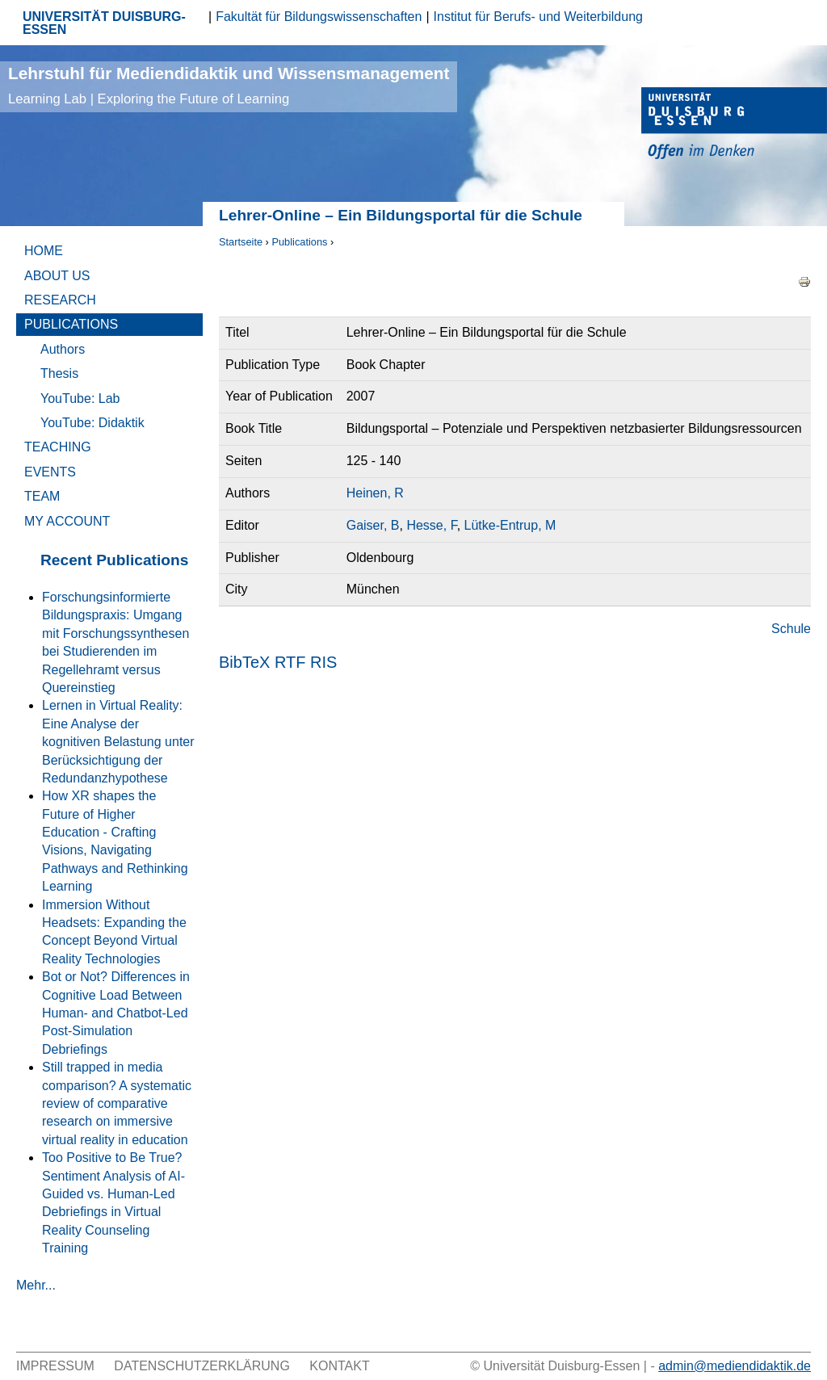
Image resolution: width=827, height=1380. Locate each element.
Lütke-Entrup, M (510, 525)
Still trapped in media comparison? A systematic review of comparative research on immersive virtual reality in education (116, 1103)
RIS (323, 662)
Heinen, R (375, 493)
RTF (290, 662)
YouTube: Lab (80, 398)
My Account (67, 521)
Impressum (55, 1366)
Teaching (57, 447)
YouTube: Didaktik (92, 423)
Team (42, 496)
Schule (791, 628)
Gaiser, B (373, 525)
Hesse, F (431, 525)
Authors (62, 349)
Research (60, 300)
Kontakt (339, 1366)
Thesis (59, 373)
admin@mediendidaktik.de (734, 1366)
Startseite (240, 242)
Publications (299, 242)
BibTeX (244, 662)
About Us (57, 276)
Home (43, 251)
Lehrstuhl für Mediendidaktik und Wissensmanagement (228, 85)
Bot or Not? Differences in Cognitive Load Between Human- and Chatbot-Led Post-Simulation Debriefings (116, 1013)
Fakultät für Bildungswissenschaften (319, 16)
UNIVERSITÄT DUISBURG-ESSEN (104, 23)
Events (50, 472)
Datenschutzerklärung (202, 1366)
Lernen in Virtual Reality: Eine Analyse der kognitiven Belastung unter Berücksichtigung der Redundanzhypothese (118, 741)
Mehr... (36, 1285)
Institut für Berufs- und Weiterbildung (538, 16)
